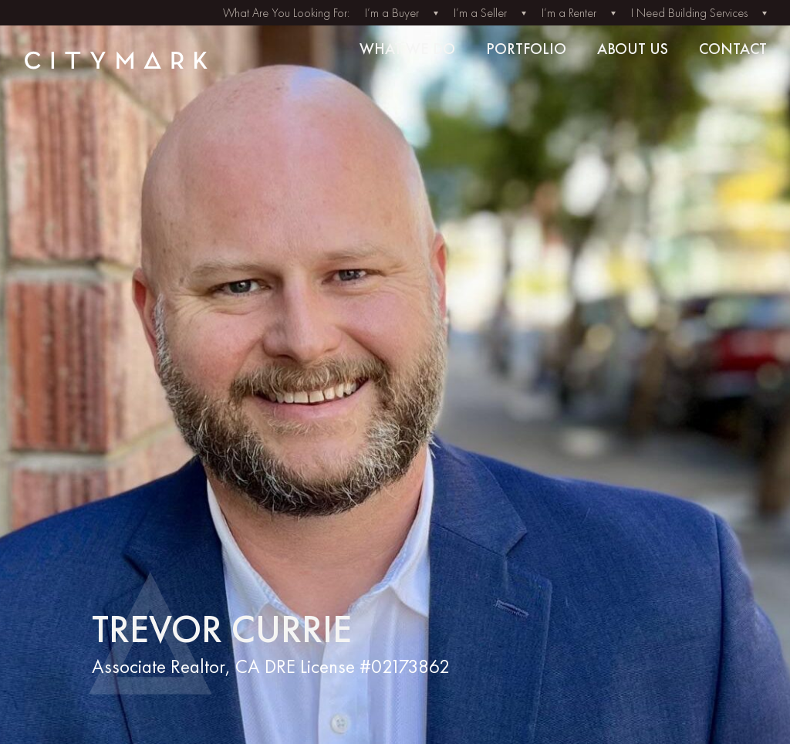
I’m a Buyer (392, 13)
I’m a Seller (480, 13)
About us (632, 49)
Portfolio (526, 49)
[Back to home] (105, 60)
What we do (407, 49)
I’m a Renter (569, 13)
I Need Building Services (689, 13)
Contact (733, 49)
